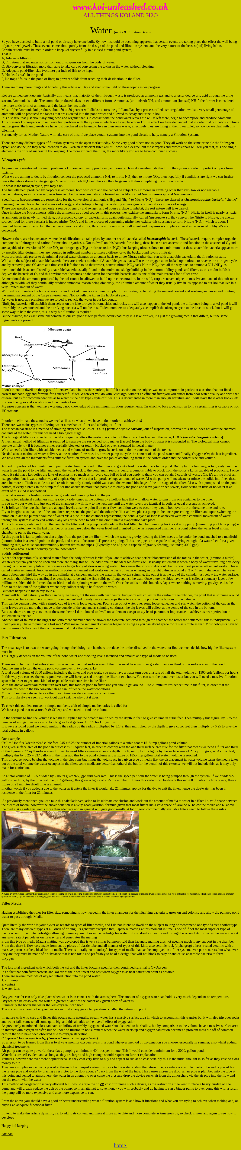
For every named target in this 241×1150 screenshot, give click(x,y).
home (120, 1145)
